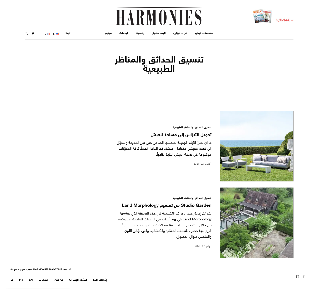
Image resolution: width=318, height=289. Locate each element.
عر (12, 280)
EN (31, 280)
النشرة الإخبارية (78, 280)
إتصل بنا (43, 280)
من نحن (59, 280)
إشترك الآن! (100, 280)
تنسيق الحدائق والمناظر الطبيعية (192, 127)
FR (21, 280)
